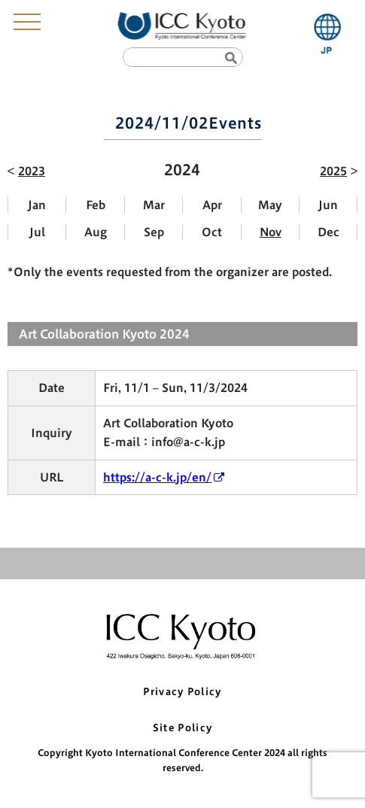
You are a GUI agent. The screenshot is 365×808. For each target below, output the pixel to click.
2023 (31, 171)
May (270, 205)
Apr (212, 205)
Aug (95, 232)
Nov (270, 232)
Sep (154, 232)
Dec (328, 232)
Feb (95, 205)
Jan (37, 205)
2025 (333, 171)
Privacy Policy (182, 692)
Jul (37, 232)
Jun (328, 205)
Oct (212, 232)
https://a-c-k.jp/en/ (157, 477)
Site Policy (182, 728)
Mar (154, 205)
